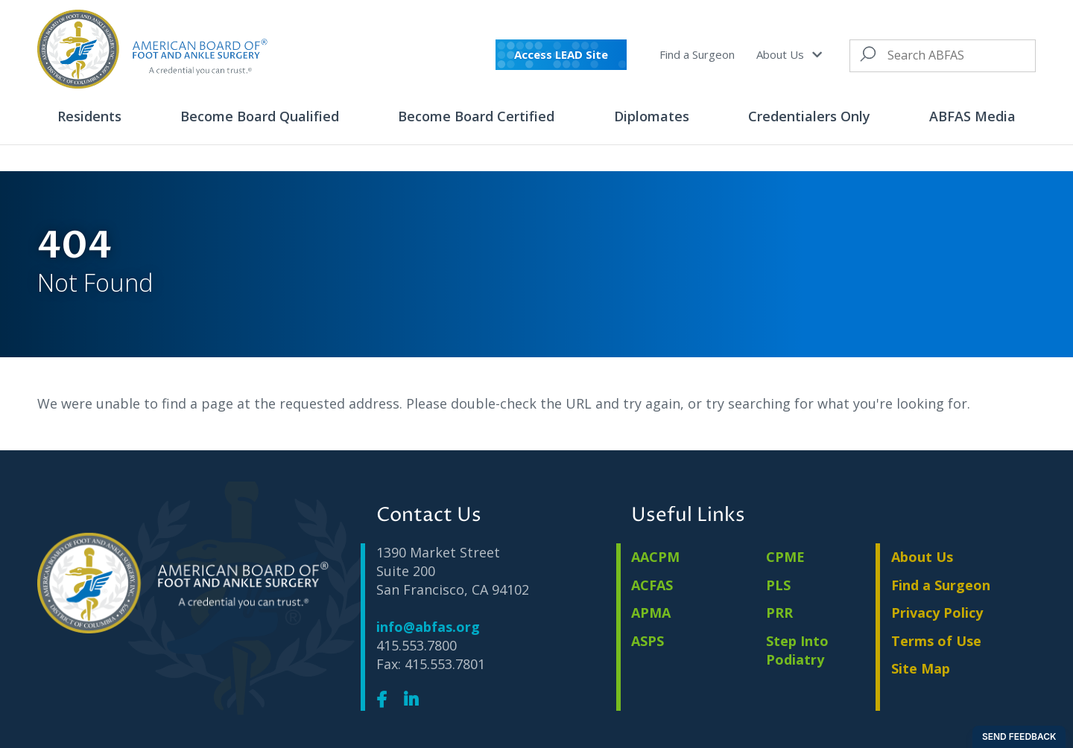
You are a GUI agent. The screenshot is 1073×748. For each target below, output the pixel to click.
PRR (779, 612)
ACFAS (652, 585)
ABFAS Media (972, 116)
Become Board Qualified (259, 116)
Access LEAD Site (561, 54)
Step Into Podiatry (797, 650)
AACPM (655, 557)
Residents (89, 116)
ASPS (647, 641)
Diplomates (651, 116)
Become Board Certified (476, 116)
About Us (788, 54)
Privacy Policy (937, 612)
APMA (651, 612)
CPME (785, 557)
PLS (778, 585)
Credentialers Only (809, 116)
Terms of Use (936, 641)
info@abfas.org (428, 627)
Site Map (920, 668)
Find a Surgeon (697, 54)
